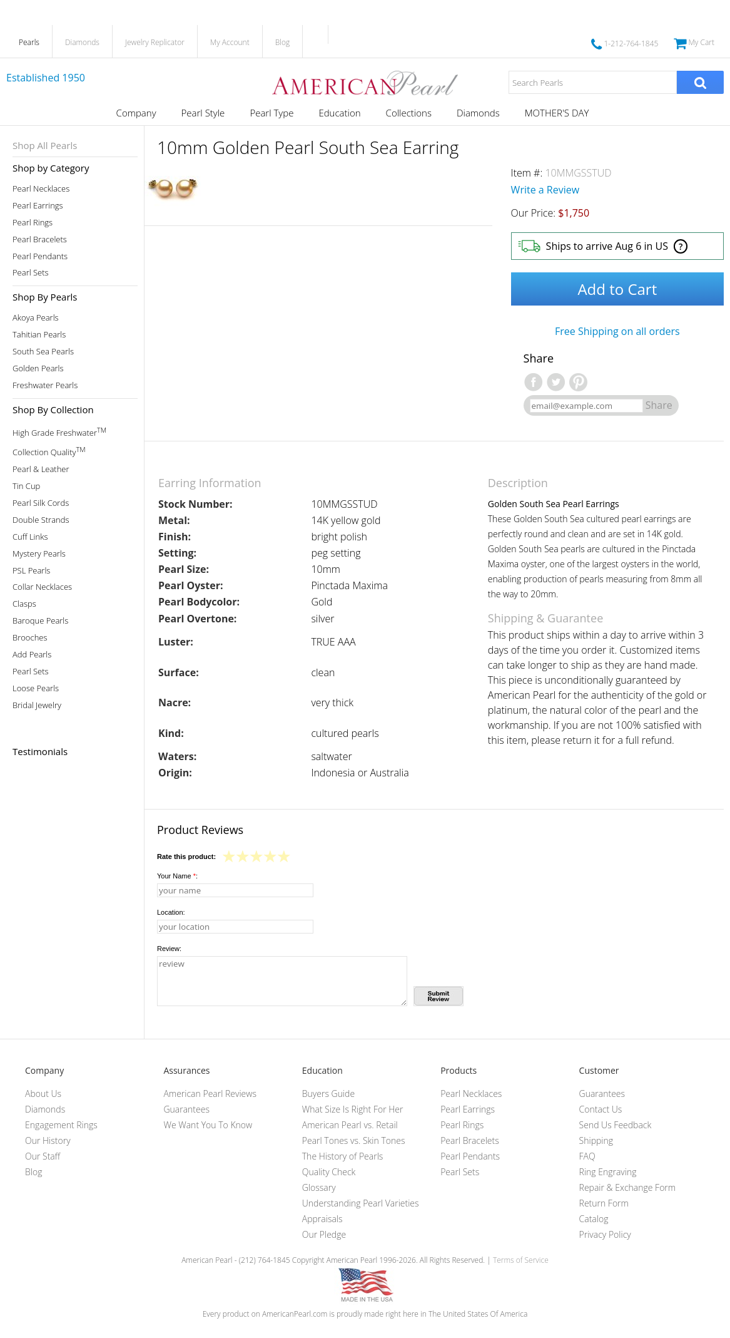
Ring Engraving (608, 1172)
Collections (409, 112)
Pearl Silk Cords (41, 503)
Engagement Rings (61, 1125)
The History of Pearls (342, 1156)
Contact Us (600, 1109)
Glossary (319, 1187)
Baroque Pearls (40, 620)
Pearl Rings (33, 222)
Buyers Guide (328, 1093)
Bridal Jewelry (37, 705)
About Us (43, 1093)
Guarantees (186, 1109)
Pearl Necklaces (41, 188)
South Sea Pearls (43, 351)
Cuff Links (30, 537)
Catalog (594, 1219)
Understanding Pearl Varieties (360, 1203)
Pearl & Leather (41, 469)
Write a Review (545, 190)
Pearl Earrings (38, 205)
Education (339, 112)
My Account (230, 42)
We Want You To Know (207, 1125)
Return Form (604, 1203)
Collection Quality (49, 451)
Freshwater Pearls (45, 385)
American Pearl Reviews (209, 1093)
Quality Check (329, 1172)
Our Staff (42, 1156)
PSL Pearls (31, 570)
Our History (48, 1140)
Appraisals (322, 1219)
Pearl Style (203, 112)
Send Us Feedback (615, 1125)
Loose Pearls (36, 688)
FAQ (587, 1156)
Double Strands (41, 520)
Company (136, 112)
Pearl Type (271, 112)
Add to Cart (617, 289)
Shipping (596, 1140)
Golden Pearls (38, 368)
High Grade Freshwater (59, 431)
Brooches (30, 637)
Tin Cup (26, 486)
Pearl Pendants (40, 256)
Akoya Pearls (36, 317)
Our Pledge (324, 1234)
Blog (282, 42)
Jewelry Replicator (155, 42)
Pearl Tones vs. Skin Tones (353, 1140)
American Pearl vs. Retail (350, 1125)
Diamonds (82, 42)
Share (659, 405)
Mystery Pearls (39, 553)
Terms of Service (521, 1260)
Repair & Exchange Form (627, 1187)
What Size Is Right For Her (352, 1109)
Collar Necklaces (42, 587)
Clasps (24, 604)
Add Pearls (32, 654)
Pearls (29, 42)
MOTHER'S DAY (557, 112)
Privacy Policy (605, 1234)
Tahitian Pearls (39, 334)
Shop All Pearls (45, 145)
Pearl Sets (31, 272)
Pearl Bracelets (40, 239)
